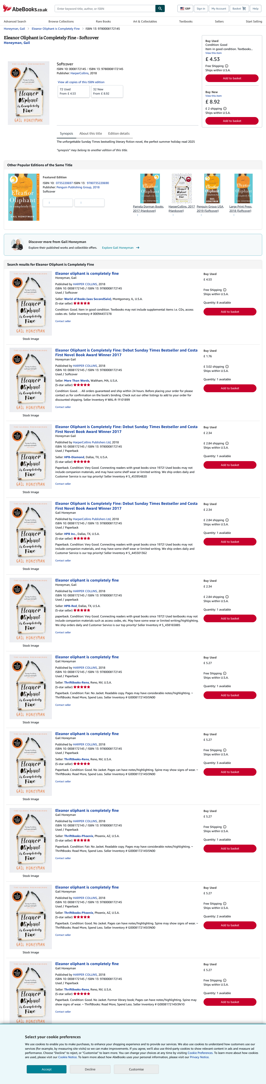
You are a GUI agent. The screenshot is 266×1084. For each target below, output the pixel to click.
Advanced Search (15, 21)
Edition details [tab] (119, 133)
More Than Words (76, 380)
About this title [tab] (90, 133)
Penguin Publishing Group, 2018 (78, 187)
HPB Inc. (70, 534)
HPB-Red (70, 606)
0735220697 (65, 183)
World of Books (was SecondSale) (87, 299)
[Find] (160, 8)
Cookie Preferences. (200, 1053)
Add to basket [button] (232, 78)
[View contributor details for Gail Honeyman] (17, 42)
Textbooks (186, 21)
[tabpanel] (127, 146)
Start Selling (254, 21)
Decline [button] (90, 1069)
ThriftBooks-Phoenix (78, 836)
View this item (213, 52)
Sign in (201, 8)
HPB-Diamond (74, 457)
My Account (219, 8)
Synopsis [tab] (66, 133)
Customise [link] (136, 1069)
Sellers (219, 21)
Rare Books (103, 21)
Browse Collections (61, 21)
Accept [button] (46, 1069)
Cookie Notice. (67, 1057)
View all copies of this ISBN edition (81, 82)
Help (256, 8)
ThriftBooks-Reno (76, 682)
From (74, 91)
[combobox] (105, 8)
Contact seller (63, 321)
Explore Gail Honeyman (121, 248)
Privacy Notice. (199, 1057)
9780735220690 (98, 183)
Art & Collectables (145, 21)
